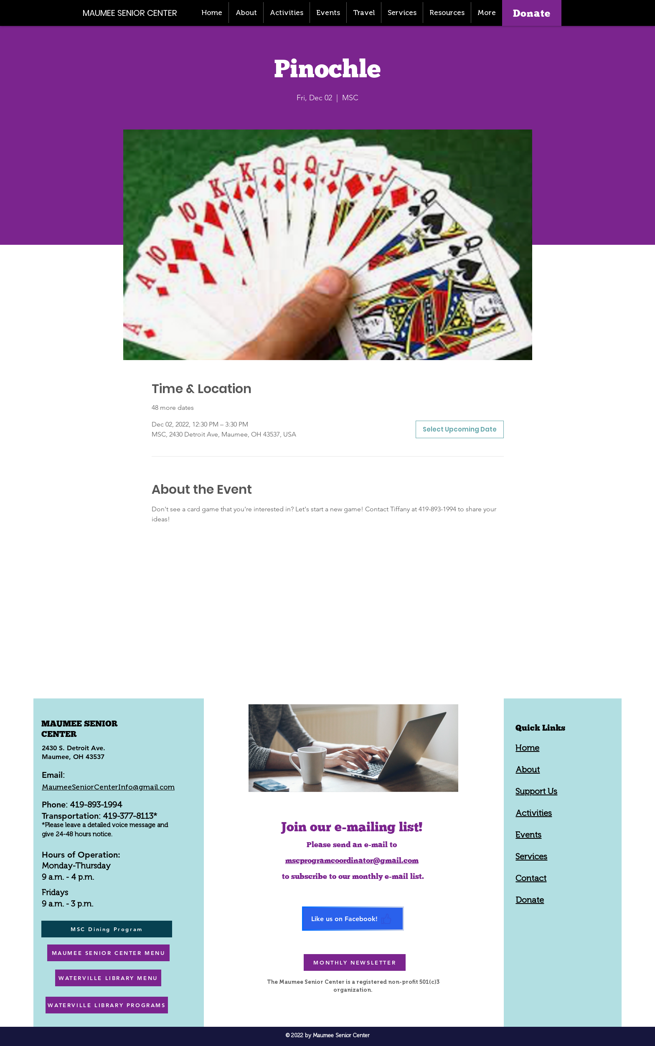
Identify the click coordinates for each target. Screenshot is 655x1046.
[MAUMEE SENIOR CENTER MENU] (108, 952)
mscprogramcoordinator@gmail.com (352, 860)
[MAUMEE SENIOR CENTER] (134, 13)
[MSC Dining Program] (106, 929)
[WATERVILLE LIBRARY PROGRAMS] (107, 1005)
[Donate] (531, 13)
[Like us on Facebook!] (353, 918)
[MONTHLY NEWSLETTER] (355, 962)
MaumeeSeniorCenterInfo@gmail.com (108, 787)
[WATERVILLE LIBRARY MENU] (108, 978)
